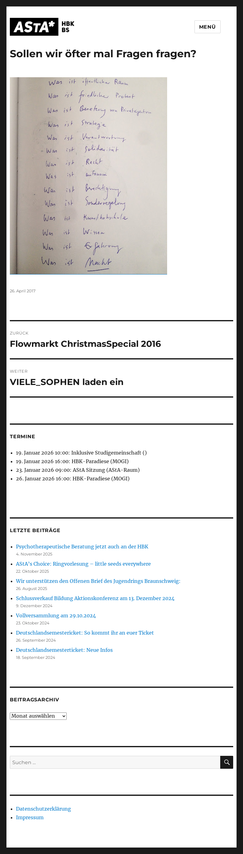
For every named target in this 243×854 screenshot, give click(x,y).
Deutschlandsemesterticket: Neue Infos (64, 650)
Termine (22, 436)
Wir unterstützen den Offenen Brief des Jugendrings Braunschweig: (98, 581)
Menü (207, 27)
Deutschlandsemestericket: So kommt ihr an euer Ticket (85, 633)
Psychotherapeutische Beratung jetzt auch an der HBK (82, 546)
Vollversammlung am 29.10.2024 (56, 615)
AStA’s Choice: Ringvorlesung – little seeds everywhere (83, 564)
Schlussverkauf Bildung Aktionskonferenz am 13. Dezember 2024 (95, 598)
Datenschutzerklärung (43, 809)
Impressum (30, 817)
